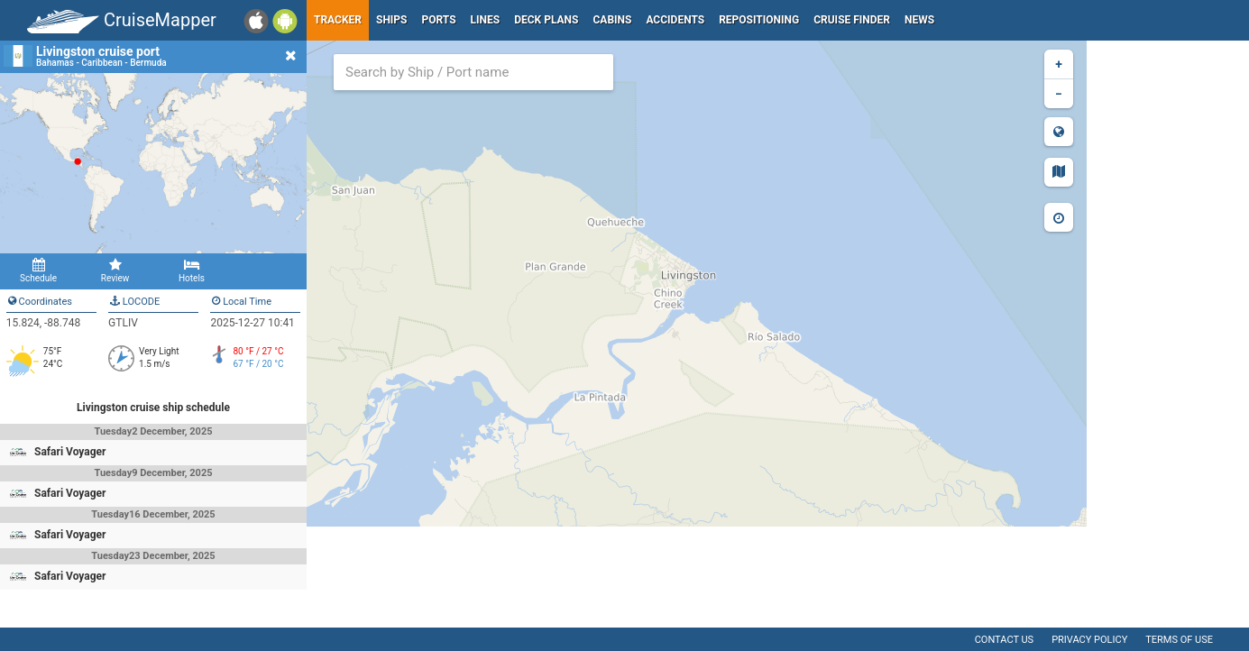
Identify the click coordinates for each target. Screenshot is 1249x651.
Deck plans (546, 20)
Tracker (338, 20)
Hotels (191, 270)
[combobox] (473, 72)
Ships (392, 20)
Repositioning (759, 20)
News (919, 20)
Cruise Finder (851, 20)
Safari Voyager (70, 451)
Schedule (38, 270)
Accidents (675, 20)
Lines (486, 20)
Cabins (611, 20)
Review (115, 270)
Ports (439, 20)
